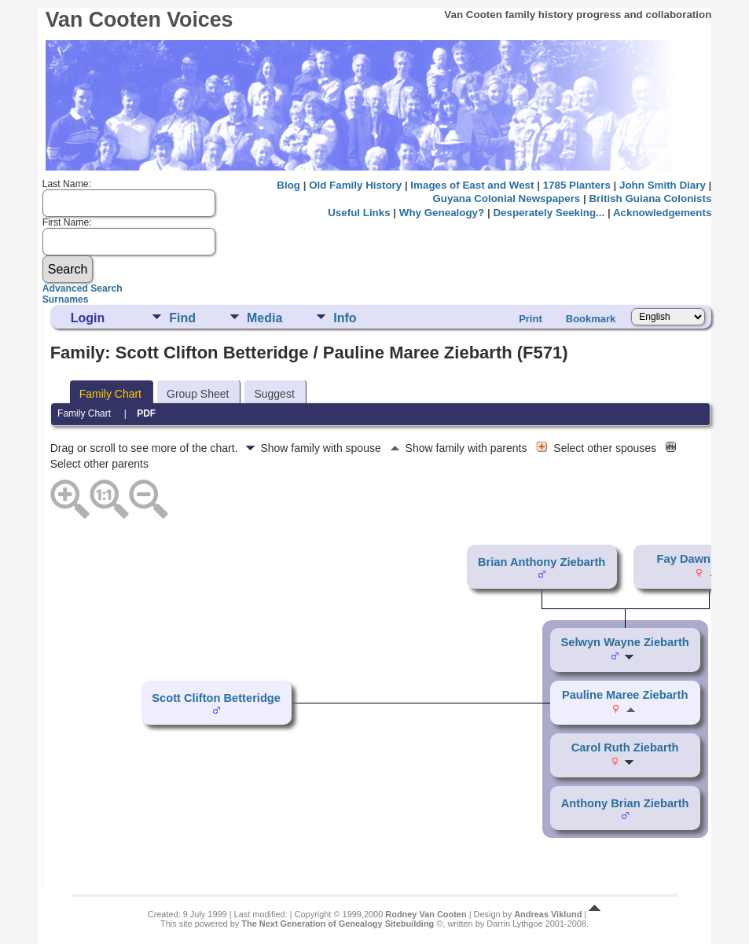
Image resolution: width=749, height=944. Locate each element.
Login (88, 318)
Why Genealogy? (441, 213)
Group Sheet (198, 394)
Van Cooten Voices (139, 19)
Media (264, 318)
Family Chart (110, 394)
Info (344, 318)
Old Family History (355, 185)
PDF (146, 413)
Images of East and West (472, 185)
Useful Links (359, 213)
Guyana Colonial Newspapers (506, 198)
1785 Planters (577, 185)
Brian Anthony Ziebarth (541, 562)
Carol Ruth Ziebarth (625, 747)
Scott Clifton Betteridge (216, 698)
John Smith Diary (662, 185)
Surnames (65, 299)
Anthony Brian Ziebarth (625, 803)
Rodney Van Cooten (425, 914)
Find (182, 318)
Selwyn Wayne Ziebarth (625, 642)
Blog (288, 185)
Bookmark (591, 319)
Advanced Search (82, 288)
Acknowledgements (662, 213)
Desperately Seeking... (548, 213)
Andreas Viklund (548, 914)
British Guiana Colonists (650, 198)
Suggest (274, 394)
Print (530, 319)
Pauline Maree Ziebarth (625, 695)
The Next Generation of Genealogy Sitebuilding (337, 923)
